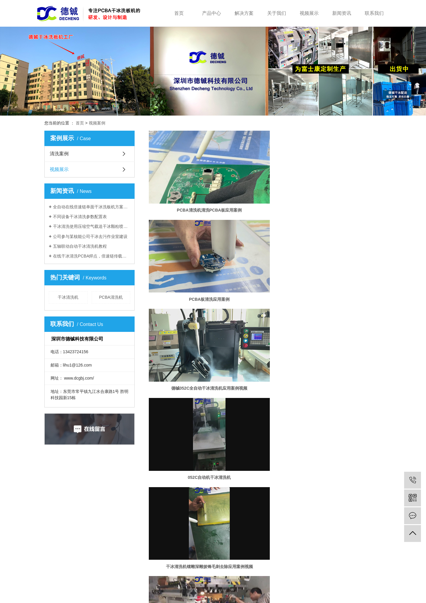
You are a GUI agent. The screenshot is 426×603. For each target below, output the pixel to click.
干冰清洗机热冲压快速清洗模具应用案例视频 (344, 243)
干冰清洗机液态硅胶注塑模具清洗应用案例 (265, 304)
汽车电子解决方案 (139, 532)
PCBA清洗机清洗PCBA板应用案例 (186, 182)
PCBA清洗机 (111, 297)
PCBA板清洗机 (291, 596)
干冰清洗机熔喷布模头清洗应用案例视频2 (344, 304)
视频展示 (309, 13)
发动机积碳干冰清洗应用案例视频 (265, 425)
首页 (179, 13)
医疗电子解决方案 (139, 541)
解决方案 (244, 13)
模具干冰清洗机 (265, 596)
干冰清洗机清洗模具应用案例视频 (344, 425)
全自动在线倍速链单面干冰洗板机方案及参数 (91, 206)
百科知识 (217, 532)
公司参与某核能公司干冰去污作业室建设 (90, 236)
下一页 (284, 445)
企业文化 (174, 523)
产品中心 (211, 13)
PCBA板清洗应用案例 (265, 182)
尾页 (302, 445)
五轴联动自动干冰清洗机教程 (80, 246)
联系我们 (374, 13)
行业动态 (217, 523)
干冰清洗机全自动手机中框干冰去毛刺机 (265, 364)
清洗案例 (59, 153)
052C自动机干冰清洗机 (185, 243)
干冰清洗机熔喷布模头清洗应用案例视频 (186, 364)
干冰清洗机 (68, 297)
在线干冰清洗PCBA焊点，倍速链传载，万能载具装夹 (91, 256)
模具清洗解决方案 (139, 523)
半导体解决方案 (136, 514)
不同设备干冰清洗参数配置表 (80, 216)
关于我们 (276, 13)
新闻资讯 (341, 13)
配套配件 (87, 532)
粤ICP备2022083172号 (197, 596)
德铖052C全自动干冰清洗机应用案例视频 (344, 182)
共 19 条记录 (236, 445)
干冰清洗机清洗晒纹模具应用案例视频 (186, 425)
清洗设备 (87, 514)
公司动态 (217, 514)
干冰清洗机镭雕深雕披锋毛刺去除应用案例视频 (265, 243)
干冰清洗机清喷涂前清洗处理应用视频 (186, 304)
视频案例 (97, 123)
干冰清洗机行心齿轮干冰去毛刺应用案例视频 (344, 364)
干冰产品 (87, 523)
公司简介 (174, 514)
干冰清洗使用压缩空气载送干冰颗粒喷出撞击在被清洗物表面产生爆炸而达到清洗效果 (91, 226)
